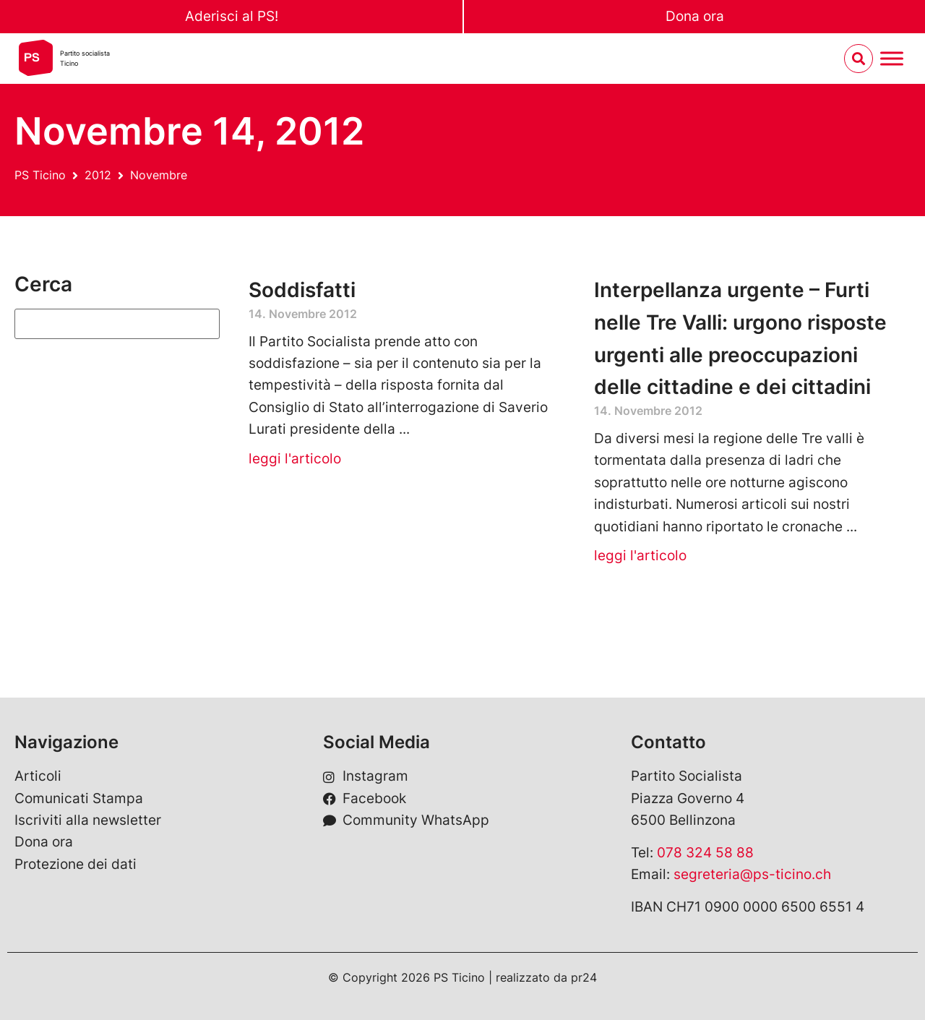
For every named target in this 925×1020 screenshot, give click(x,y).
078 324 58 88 (705, 852)
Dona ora (695, 16)
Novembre (158, 175)
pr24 (584, 977)
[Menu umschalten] (891, 59)
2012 (98, 175)
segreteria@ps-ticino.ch (752, 874)
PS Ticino (40, 175)
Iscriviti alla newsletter (87, 820)
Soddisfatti (302, 290)
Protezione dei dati (75, 864)
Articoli (37, 776)
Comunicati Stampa (78, 798)
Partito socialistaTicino (85, 58)
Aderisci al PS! (231, 16)
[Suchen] (117, 324)
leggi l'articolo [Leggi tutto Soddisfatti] (295, 458)
